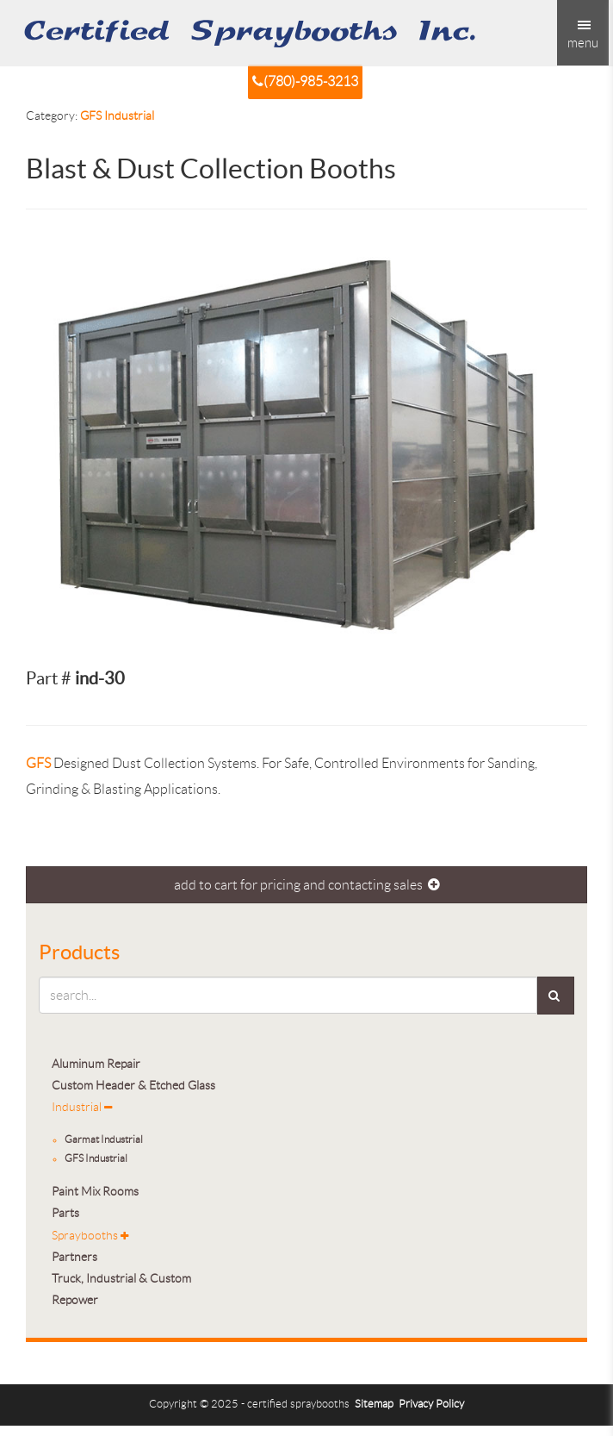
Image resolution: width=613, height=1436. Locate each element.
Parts (65, 1213)
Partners (74, 1257)
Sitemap (374, 1404)
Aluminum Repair (96, 1064)
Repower (75, 1300)
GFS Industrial (117, 115)
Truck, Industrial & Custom (121, 1278)
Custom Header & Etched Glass (133, 1085)
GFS (38, 763)
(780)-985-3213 (305, 81)
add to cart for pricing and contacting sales (307, 884)
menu (582, 34)
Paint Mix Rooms (95, 1191)
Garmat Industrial (104, 1139)
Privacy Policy (431, 1404)
